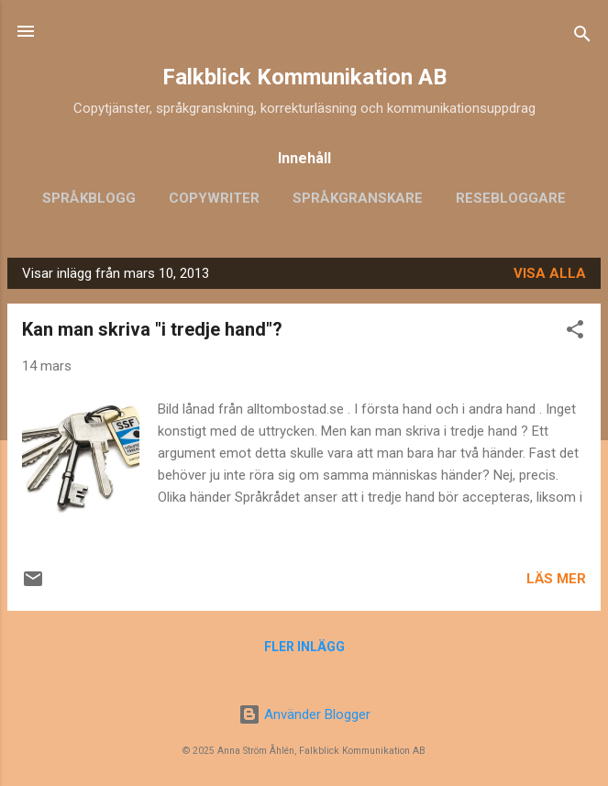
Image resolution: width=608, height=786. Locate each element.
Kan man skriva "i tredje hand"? (152, 329)
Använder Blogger (304, 714)
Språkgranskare (358, 198)
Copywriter (214, 198)
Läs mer (556, 578)
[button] (575, 332)
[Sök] (582, 37)
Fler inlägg (304, 646)
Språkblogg (89, 198)
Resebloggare (511, 198)
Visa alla (550, 273)
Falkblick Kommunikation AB (304, 77)
